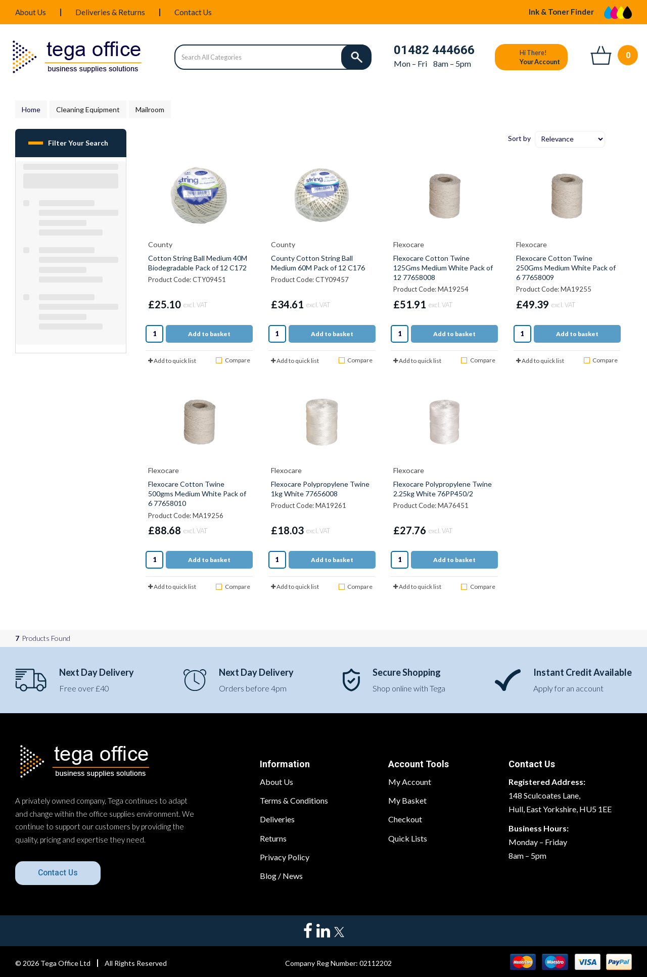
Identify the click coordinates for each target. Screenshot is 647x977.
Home (31, 109)
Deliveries (277, 819)
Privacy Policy (284, 857)
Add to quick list (172, 360)
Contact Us (193, 12)
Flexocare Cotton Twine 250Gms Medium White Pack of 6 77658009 (566, 268)
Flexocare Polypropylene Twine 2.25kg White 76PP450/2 (442, 489)
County (160, 244)
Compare (233, 360)
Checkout (405, 819)
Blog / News (281, 875)
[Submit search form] (356, 57)
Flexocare (408, 244)
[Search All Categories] (272, 57)
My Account (409, 781)
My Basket (407, 800)
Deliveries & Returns (110, 12)
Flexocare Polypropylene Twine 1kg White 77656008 (320, 489)
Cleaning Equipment (88, 109)
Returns (273, 838)
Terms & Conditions (294, 800)
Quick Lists (407, 838)
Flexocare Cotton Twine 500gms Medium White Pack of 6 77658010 (197, 493)
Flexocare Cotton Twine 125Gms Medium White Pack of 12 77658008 (443, 268)
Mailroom (149, 109)
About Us (30, 12)
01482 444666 (434, 50)
